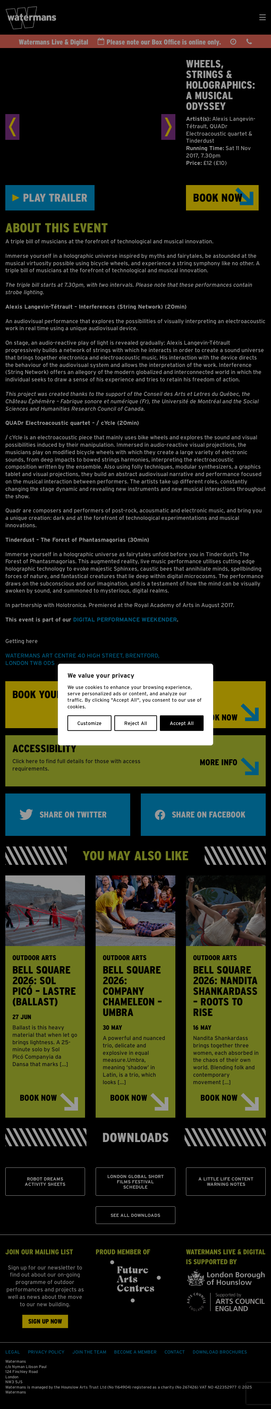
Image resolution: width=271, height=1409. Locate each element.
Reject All (135, 723)
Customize (89, 723)
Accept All (182, 723)
